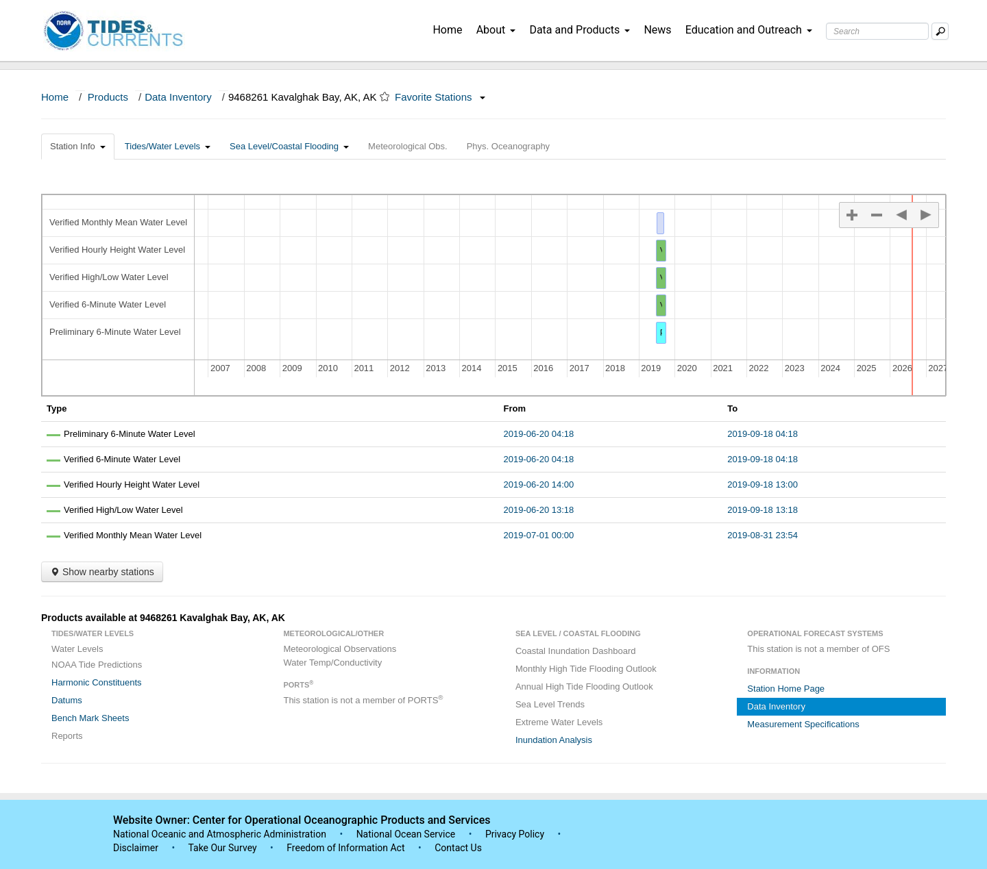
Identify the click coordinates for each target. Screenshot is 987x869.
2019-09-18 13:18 (762, 510)
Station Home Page (786, 688)
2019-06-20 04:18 (539, 434)
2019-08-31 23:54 (762, 535)
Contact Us (458, 847)
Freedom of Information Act (345, 847)
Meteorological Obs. (408, 146)
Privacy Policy (514, 834)
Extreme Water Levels (558, 722)
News (657, 29)
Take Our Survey (223, 847)
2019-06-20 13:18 (539, 510)
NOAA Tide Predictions (96, 664)
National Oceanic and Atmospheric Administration (219, 834)
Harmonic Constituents (96, 682)
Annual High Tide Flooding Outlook (584, 686)
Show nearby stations (102, 571)
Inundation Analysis (553, 740)
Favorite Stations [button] (440, 97)
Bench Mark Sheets (90, 718)
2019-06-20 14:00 (539, 484)
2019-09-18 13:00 (762, 484)
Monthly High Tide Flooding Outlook (586, 669)
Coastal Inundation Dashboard (575, 651)
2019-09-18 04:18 (762, 434)
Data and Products (579, 29)
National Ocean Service (406, 834)
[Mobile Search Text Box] (940, 31)
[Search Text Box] (877, 31)
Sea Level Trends (550, 704)
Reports (67, 736)
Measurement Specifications (803, 724)
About (496, 29)
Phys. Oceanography (508, 146)
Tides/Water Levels (167, 146)
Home (447, 29)
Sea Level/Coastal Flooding (289, 146)
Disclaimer (135, 847)
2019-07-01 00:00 (539, 535)
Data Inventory (178, 97)
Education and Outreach (748, 29)
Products (108, 97)
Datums (66, 700)
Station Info (78, 146)
